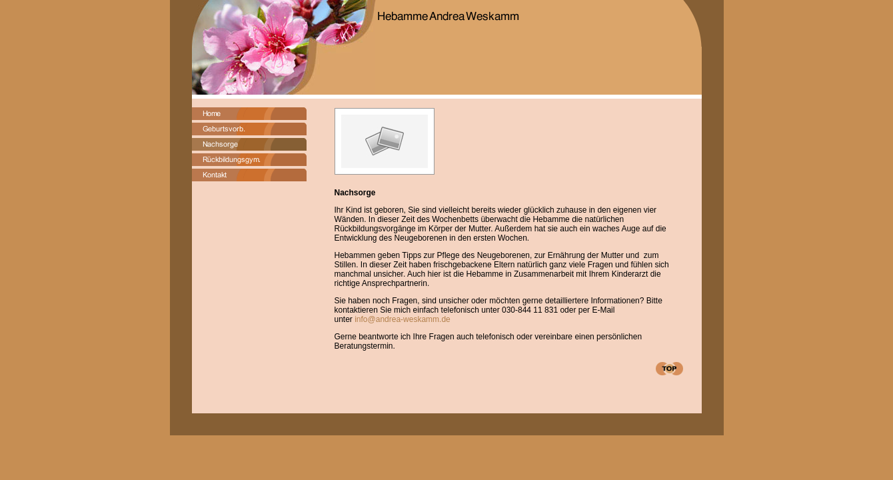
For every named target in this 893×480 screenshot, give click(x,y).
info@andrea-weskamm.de (401, 319)
